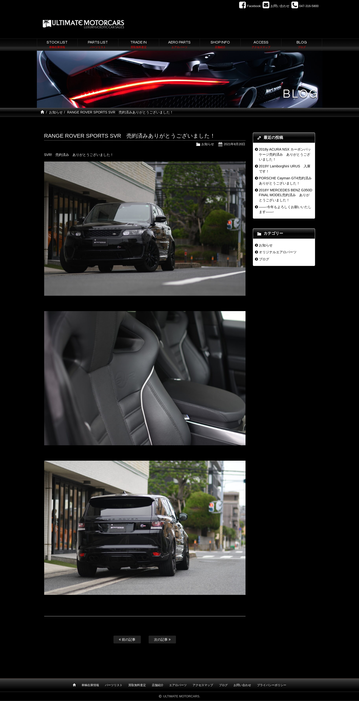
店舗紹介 (158, 685)
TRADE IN (138, 45)
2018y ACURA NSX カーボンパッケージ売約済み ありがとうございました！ (285, 154)
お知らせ (56, 112)
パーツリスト (114, 685)
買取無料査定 (137, 685)
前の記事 (127, 639)
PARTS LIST (98, 45)
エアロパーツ (178, 685)
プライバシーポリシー (271, 685)
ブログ (264, 259)
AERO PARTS (179, 45)
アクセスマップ (203, 685)
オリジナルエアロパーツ (278, 252)
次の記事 (162, 639)
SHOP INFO (220, 45)
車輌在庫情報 (90, 685)
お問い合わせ (242, 685)
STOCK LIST (57, 45)
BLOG (301, 45)
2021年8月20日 (235, 144)
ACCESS (261, 45)
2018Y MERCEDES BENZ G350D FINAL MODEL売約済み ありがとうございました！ (285, 195)
